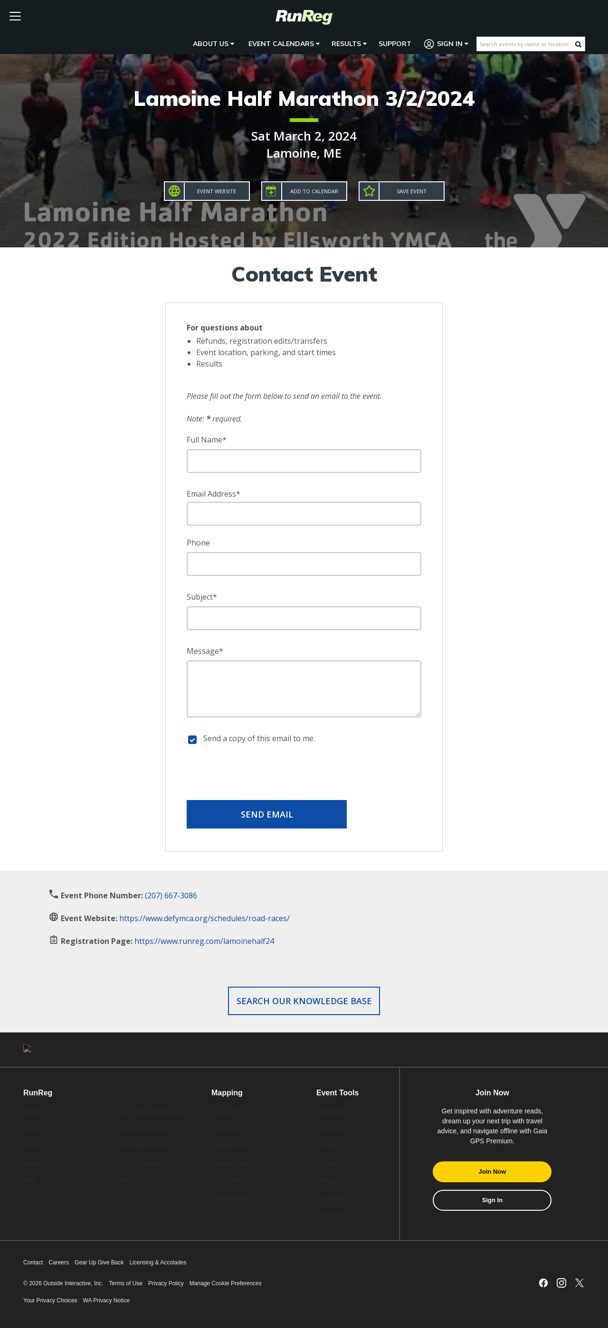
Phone (198, 542)
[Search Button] (578, 44)
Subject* (202, 597)
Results (349, 43)
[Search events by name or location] (526, 44)
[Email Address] (304, 514)
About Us (213, 43)
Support (395, 43)
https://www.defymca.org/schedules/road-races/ (204, 918)
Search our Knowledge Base (304, 1001)
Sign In (446, 44)
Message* (205, 651)
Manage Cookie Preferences (226, 1283)
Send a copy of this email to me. (259, 738)
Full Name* (207, 439)
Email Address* (213, 494)
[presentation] (304, 773)
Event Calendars (284, 43)
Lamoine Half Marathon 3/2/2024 (304, 98)
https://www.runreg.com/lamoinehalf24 (204, 941)
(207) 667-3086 (171, 895)
